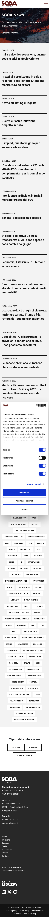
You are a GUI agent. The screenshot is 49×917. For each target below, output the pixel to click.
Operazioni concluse (19, 613)
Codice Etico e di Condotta (13, 870)
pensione (21, 625)
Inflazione (16, 575)
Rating (9, 644)
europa (40, 543)
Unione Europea (32, 707)
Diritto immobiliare (13, 537)
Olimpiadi (38, 606)
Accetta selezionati (24, 501)
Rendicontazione (16, 657)
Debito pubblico (18, 524)
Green (12, 562)
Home (4, 836)
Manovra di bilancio (18, 594)
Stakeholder (17, 688)
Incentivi (37, 568)
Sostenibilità (18, 682)
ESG (30, 543)
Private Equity (30, 631)
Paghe (37, 613)
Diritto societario (36, 537)
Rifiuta (24, 509)
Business (5, 843)
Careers (5, 853)
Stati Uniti (33, 688)
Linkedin (4, 892)
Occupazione (13, 606)
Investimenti (38, 581)
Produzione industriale (33, 638)
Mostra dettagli (34, 484)
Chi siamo (15, 747)
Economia (18, 543)
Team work (34, 701)
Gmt (26, 556)
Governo (37, 556)
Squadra (33, 682)
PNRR (42, 625)
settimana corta (15, 676)
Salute (27, 663)
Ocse (26, 606)
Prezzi (15, 631)
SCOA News (7, 849)
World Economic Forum (24, 720)
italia (9, 587)
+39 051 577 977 (13, 819)
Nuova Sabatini (31, 600)
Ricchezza (13, 663)
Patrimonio (39, 619)
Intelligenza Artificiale (16, 581)
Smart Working (35, 676)
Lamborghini (24, 587)
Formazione (25, 549)
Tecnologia (14, 707)
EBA (6, 543)
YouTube (15, 892)
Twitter (9, 892)
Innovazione (32, 575)
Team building (17, 701)
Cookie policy (24, 911)
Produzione (10, 638)
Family (4, 846)
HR (21, 562)
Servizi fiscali (33, 669)
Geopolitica (13, 556)
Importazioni (34, 562)
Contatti (33, 747)
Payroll (8, 625)
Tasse (37, 695)
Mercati (37, 594)
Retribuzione (35, 657)
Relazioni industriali (33, 650)
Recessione (38, 644)
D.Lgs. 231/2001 (19, 518)
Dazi (34, 518)
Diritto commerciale (24, 531)
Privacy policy (11, 911)
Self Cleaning (15, 669)
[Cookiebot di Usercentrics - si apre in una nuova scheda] (35, 405)
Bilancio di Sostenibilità (11, 867)
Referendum (12, 650)
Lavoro (38, 587)
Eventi (12, 549)
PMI (32, 625)
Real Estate (23, 644)
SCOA (38, 663)
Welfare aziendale (24, 713)
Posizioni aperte (24, 756)
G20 (38, 549)
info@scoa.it (12, 823)
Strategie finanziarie (19, 695)
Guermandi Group (29, 914)
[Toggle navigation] (46, 4)
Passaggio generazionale (17, 619)
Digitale (34, 524)
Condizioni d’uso (38, 911)
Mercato (15, 600)
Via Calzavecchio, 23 (11, 803)
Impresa (11, 568)
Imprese (24, 568)
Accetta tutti (24, 492)
